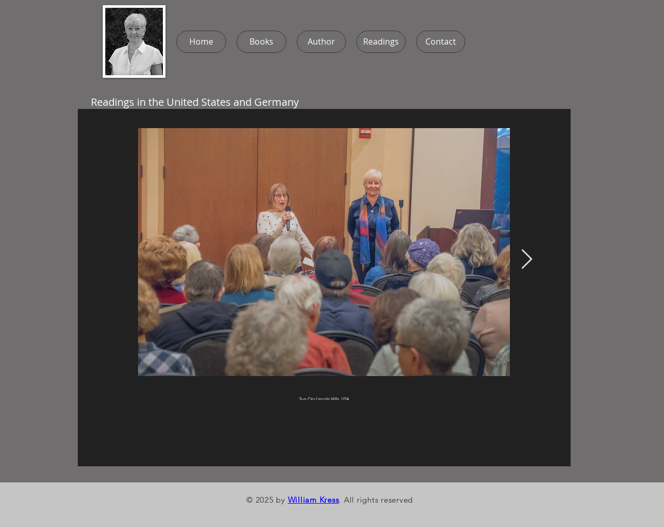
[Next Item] (526, 260)
